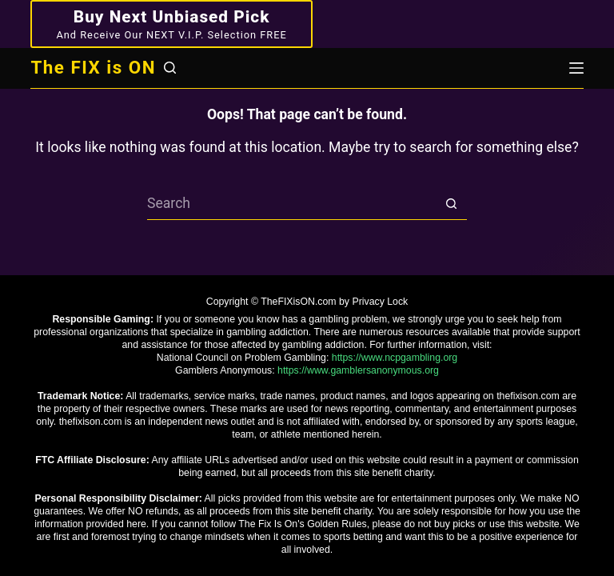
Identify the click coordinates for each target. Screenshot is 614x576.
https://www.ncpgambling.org (394, 357)
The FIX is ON (93, 67)
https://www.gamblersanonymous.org (358, 370)
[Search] (170, 68)
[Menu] (576, 68)
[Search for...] (291, 204)
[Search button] (451, 204)
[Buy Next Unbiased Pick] (171, 24)
